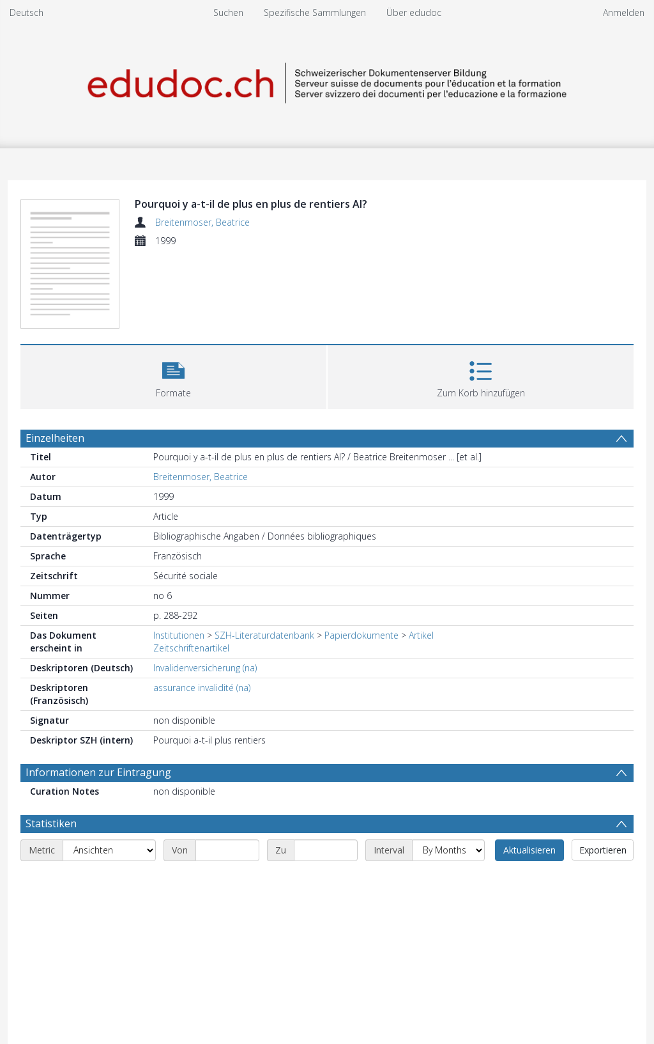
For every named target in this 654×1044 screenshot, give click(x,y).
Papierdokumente (361, 635)
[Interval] (448, 850)
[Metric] (109, 850)
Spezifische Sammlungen (315, 12)
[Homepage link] (327, 81)
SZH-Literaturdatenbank (264, 635)
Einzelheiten (55, 438)
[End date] (326, 850)
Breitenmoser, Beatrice (202, 222)
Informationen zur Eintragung (98, 772)
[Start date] (227, 850)
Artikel (421, 635)
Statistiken (51, 823)
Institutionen (178, 635)
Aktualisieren (529, 850)
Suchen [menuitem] (228, 12)
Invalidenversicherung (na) (205, 668)
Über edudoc (413, 12)
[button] (173, 375)
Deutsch (26, 12)
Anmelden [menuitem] (623, 12)
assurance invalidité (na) (201, 688)
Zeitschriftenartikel (191, 648)
